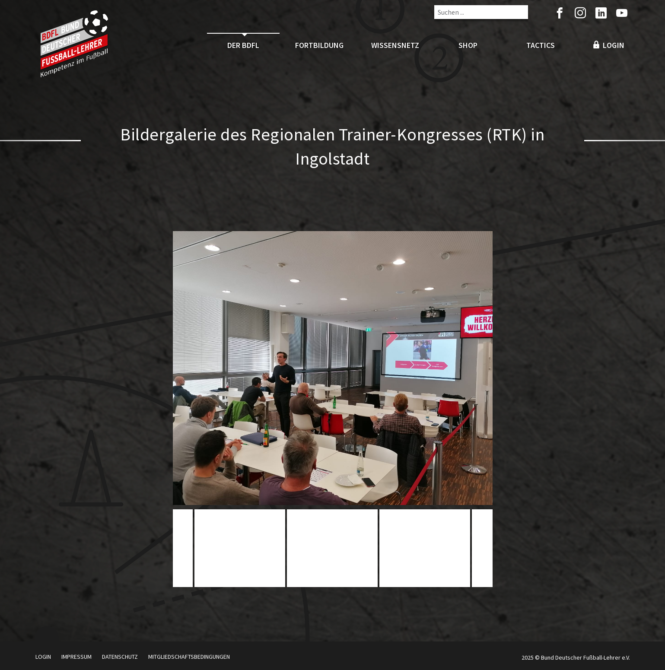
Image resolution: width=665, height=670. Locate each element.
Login (43, 656)
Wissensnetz (395, 45)
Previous (182, 551)
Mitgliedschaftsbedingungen (189, 656)
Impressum (76, 656)
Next (483, 551)
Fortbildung (319, 45)
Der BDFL (243, 45)
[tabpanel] (332, 548)
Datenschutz (120, 656)
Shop (467, 45)
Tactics (540, 45)
